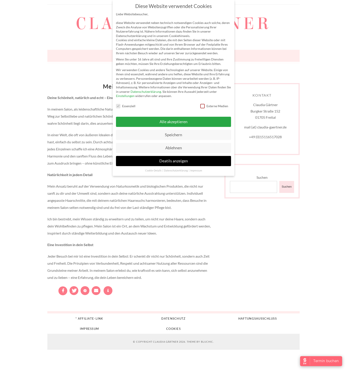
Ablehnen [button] (173, 148)
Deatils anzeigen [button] (173, 161)
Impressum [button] (196, 170)
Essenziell (125, 106)
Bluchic (207, 341)
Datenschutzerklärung (146, 91)
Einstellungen (125, 96)
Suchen (262, 177)
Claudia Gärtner (165, 341)
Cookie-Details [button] (153, 170)
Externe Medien (214, 106)
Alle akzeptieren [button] (173, 121)
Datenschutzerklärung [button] (176, 170)
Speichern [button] (173, 134)
